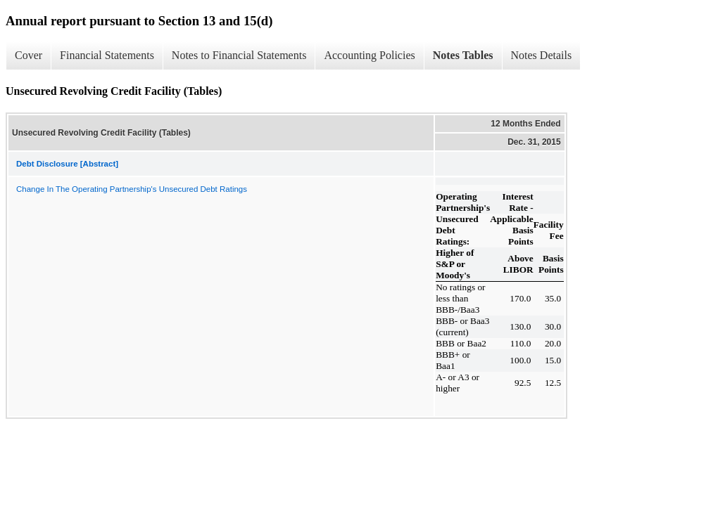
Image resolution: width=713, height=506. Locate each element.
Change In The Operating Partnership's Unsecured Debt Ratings (131, 189)
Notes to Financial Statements (239, 55)
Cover (28, 55)
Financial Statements (107, 55)
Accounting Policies (369, 55)
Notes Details (541, 55)
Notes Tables (463, 55)
